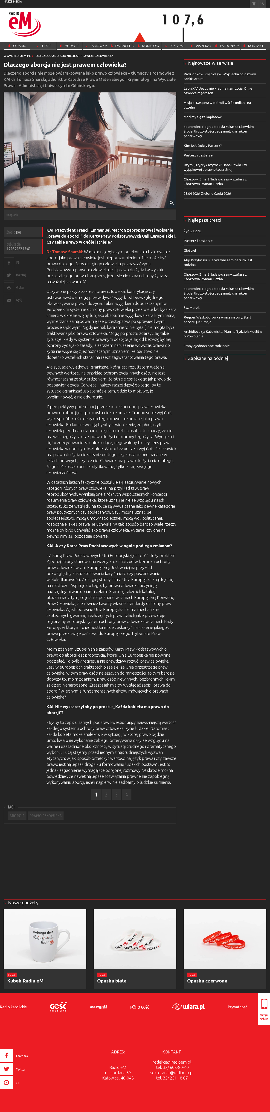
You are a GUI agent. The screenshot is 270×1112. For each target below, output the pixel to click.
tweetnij (21, 275)
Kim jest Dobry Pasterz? (203, 145)
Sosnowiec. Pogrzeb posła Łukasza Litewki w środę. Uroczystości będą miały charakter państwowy (219, 131)
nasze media (13, 1)
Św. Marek (192, 308)
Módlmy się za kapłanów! (203, 117)
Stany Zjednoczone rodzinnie (207, 346)
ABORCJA (17, 815)
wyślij (19, 300)
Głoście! (190, 250)
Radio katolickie (13, 1007)
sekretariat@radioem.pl (172, 1072)
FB (18, 262)
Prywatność (237, 1007)
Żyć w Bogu (192, 231)
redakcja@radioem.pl (172, 1062)
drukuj (19, 287)
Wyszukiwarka (262, 4)
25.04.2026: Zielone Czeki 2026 (207, 193)
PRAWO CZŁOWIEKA (45, 815)
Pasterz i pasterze (198, 155)
